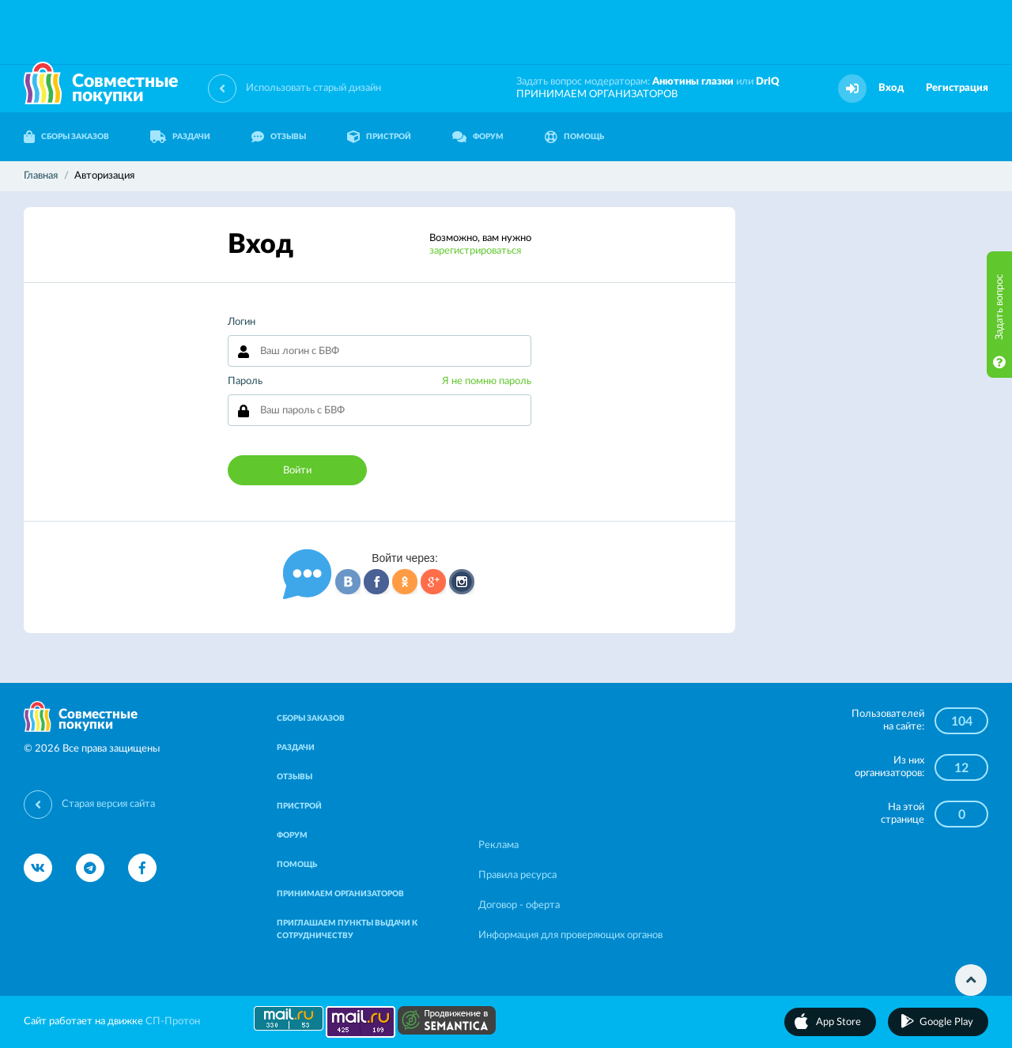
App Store (838, 1022)
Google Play (946, 1022)
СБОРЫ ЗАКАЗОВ (66, 136)
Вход (891, 88)
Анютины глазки (693, 82)
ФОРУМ (478, 136)
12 (961, 768)
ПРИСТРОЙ (379, 136)
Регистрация (957, 88)
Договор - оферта (519, 905)
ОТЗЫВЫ (278, 136)
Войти (297, 471)
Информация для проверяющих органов (570, 935)
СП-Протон (172, 1021)
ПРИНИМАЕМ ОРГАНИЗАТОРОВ (597, 94)
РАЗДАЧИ (180, 136)
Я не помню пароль (486, 381)
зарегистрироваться (475, 251)
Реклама (498, 845)
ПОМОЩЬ (574, 136)
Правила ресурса (517, 875)
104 (961, 721)
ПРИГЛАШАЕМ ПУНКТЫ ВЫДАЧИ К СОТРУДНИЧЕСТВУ (347, 929)
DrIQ (768, 82)
